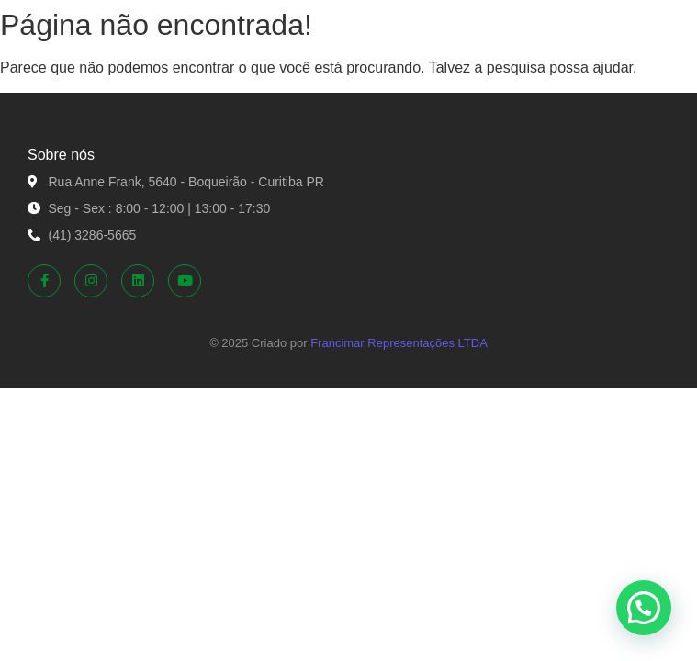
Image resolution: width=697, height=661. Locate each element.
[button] (643, 607)
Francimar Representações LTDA (399, 343)
